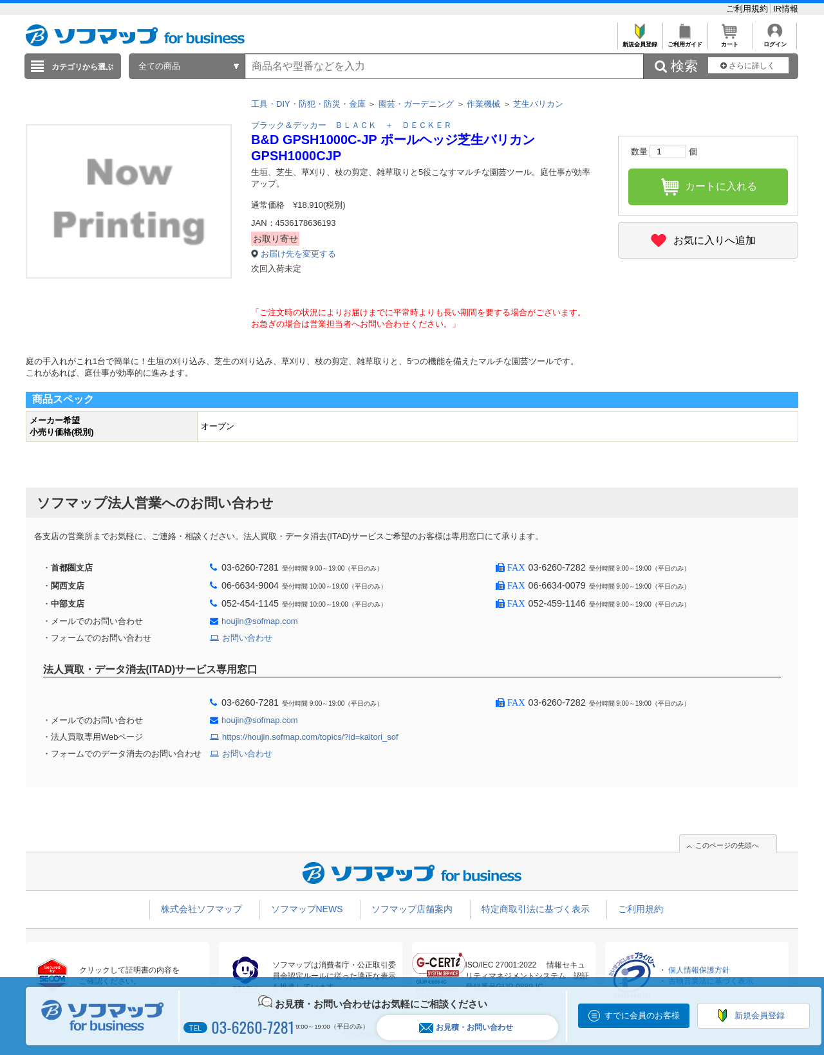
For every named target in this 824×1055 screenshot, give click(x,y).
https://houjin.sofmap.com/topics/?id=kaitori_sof (310, 737)
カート (730, 41)
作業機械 (483, 104)
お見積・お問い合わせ (466, 1027)
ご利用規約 (748, 9)
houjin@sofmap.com (259, 621)
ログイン (775, 41)
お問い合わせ (247, 638)
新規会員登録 (639, 41)
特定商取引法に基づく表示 (536, 909)
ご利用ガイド (685, 41)
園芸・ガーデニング (416, 104)
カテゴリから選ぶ (82, 66)
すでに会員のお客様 (642, 1015)
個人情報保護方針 (699, 970)
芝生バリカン (538, 104)
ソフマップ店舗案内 (412, 909)
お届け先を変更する (298, 254)
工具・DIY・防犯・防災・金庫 (308, 104)
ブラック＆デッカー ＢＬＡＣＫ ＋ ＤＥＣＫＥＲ (351, 125)
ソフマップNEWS (307, 909)
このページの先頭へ (727, 845)
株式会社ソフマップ (201, 909)
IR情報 (785, 9)
